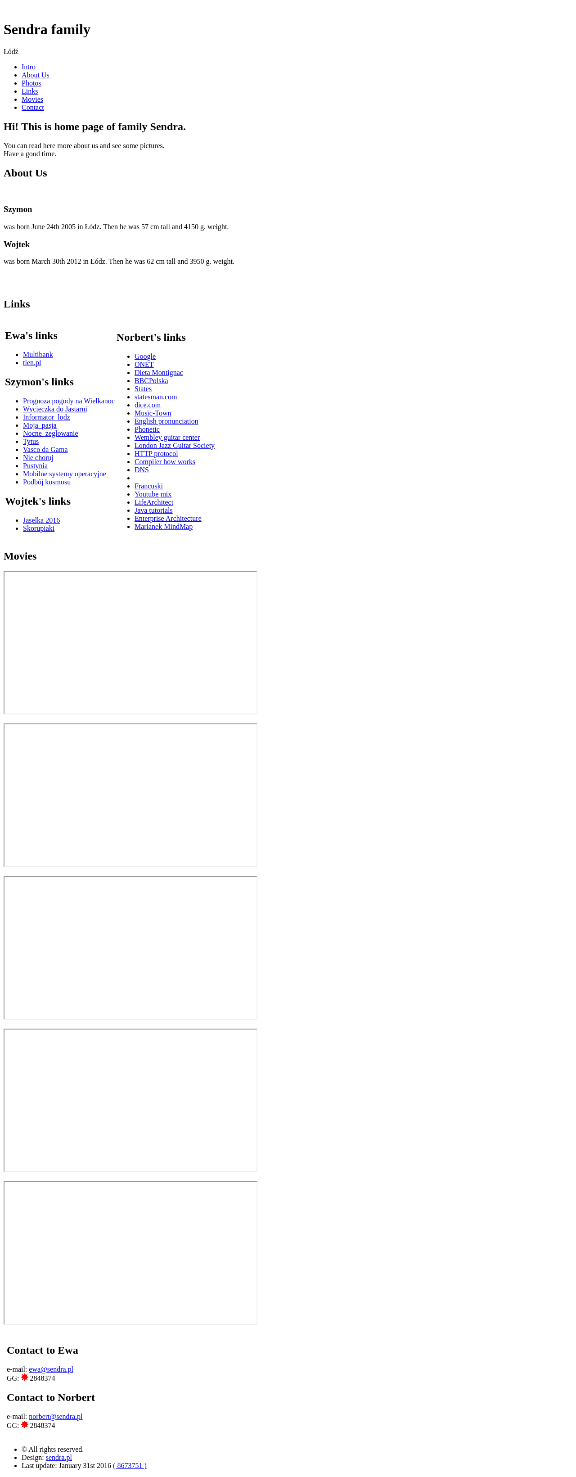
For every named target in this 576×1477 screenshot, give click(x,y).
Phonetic (147, 429)
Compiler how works (165, 461)
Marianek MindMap (164, 526)
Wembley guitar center (167, 437)
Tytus (31, 441)
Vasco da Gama (45, 449)
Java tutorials (154, 510)
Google (145, 356)
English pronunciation (166, 421)
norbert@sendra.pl (55, 1416)
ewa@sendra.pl (51, 1369)
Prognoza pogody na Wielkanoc (69, 401)
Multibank (38, 354)
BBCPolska (151, 380)
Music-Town (153, 413)
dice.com (148, 405)
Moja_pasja (40, 425)
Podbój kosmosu (47, 482)
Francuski (149, 486)
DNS (142, 470)
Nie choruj (38, 457)
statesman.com (156, 397)
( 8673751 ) (130, 1465)
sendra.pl (59, 1457)
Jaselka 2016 (41, 520)
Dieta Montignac (159, 372)
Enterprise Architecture (168, 518)
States (143, 389)
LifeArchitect (154, 502)
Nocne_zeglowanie (50, 433)
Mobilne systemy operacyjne (64, 474)
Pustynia (35, 466)
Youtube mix (153, 494)
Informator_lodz (46, 417)
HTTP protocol (156, 453)
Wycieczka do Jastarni (55, 409)
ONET (144, 364)
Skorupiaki (38, 528)
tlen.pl (32, 362)
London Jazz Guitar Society (175, 445)
